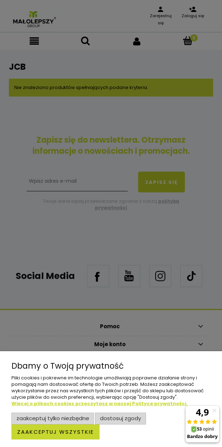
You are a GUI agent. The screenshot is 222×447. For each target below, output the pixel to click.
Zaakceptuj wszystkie (55, 432)
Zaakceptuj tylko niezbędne (52, 418)
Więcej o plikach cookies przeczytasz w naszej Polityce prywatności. (99, 403)
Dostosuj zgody (120, 418)
